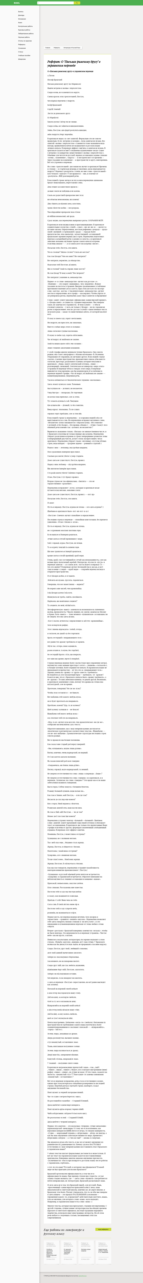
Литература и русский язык (72, 47)
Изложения (22, 19)
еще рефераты (103, 1229)
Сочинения (22, 48)
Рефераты (21, 44)
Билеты (20, 11)
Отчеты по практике (25, 41)
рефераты (57, 47)
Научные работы (24, 37)
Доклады (21, 15)
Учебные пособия (24, 55)
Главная (47, 47)
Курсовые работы (24, 30)
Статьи (20, 52)
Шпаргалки (22, 59)
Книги (20, 22)
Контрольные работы (25, 26)
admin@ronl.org (83, 1276)
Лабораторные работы (26, 33)
